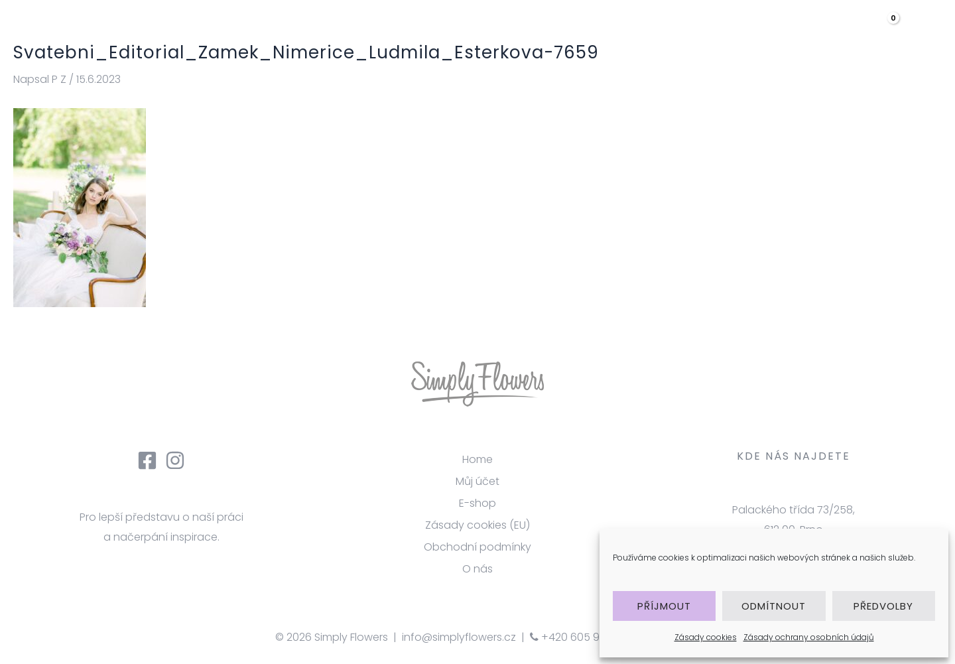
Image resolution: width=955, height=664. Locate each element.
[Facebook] (147, 460)
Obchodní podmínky (477, 547)
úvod (467, 29)
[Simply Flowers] (109, 28)
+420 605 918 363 (580, 637)
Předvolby (883, 606)
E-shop (477, 503)
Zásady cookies (705, 637)
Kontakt (815, 29)
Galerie (663, 29)
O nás (528, 29)
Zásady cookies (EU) (477, 525)
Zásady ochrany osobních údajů (808, 637)
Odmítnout (773, 606)
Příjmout (664, 606)
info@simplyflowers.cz (459, 637)
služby (594, 29)
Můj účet (477, 481)
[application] (758, 30)
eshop (739, 29)
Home (477, 459)
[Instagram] (175, 460)
